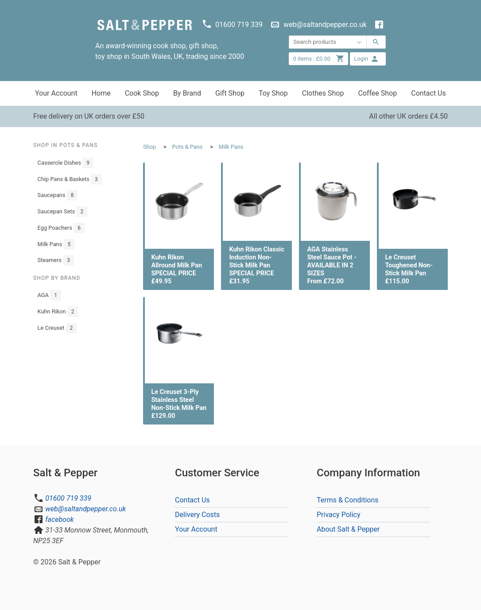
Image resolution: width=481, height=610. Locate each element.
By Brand (187, 93)
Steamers (56, 260)
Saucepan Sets (63, 211)
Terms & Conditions (348, 500)
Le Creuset (57, 328)
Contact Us (428, 93)
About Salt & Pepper (348, 529)
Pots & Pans (187, 146)
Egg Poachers (61, 228)
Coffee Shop (377, 93)
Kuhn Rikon (58, 311)
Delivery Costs (197, 514)
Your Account (56, 93)
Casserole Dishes (65, 163)
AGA (49, 295)
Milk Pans (56, 244)
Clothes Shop (323, 93)
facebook (59, 519)
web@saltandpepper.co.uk (85, 509)
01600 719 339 (68, 498)
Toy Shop (273, 93)
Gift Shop (229, 93)
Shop (149, 146)
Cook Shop (142, 93)
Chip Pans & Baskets (70, 179)
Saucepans (58, 195)
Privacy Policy (339, 514)
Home (101, 93)
